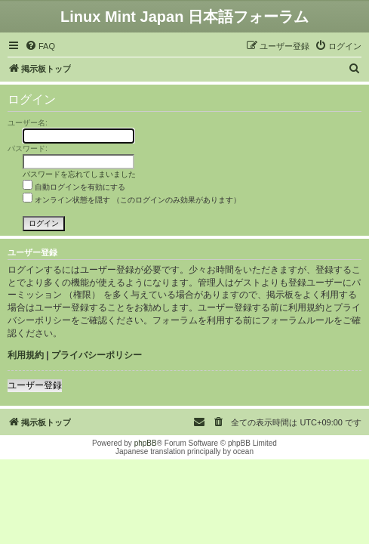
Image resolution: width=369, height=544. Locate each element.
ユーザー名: (28, 123)
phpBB (145, 443)
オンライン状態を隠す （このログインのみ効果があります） (132, 200)
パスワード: (28, 148)
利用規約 (26, 355)
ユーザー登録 (35, 385)
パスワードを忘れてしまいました (79, 174)
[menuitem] (40, 46)
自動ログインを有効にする (74, 187)
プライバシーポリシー (96, 355)
